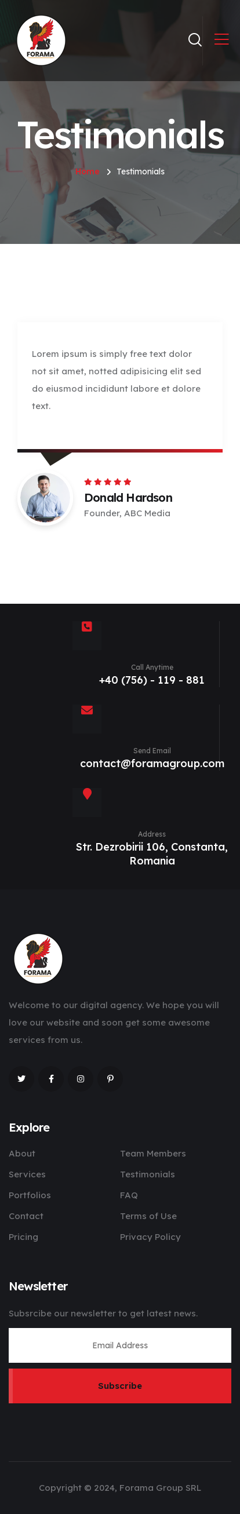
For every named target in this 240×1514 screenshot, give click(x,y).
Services (27, 1174)
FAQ (129, 1195)
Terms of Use (148, 1215)
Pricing (23, 1236)
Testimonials (147, 1174)
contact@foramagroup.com (152, 763)
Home (87, 171)
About (22, 1153)
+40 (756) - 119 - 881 (152, 680)
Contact (26, 1215)
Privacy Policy (150, 1236)
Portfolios (30, 1195)
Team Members (153, 1153)
